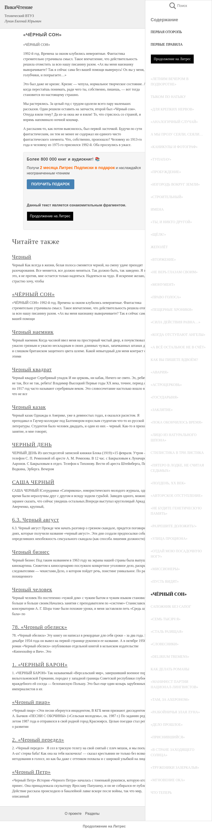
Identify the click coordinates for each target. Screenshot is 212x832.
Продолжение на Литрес (172, 59)
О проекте (73, 813)
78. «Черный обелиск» (39, 627)
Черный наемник (33, 332)
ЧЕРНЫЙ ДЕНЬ (32, 444)
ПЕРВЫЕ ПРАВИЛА (167, 44)
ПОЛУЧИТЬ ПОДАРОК (50, 184)
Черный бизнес (31, 552)
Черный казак (29, 407)
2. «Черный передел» (38, 740)
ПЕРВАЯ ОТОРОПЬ (166, 32)
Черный (21, 257)
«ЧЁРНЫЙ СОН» (33, 294)
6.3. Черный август (35, 520)
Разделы (92, 813)
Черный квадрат (32, 369)
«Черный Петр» (31, 772)
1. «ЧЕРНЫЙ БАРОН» (40, 664)
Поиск (178, 6)
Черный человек (32, 589)
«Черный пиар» (31, 702)
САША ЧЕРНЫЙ (33, 482)
